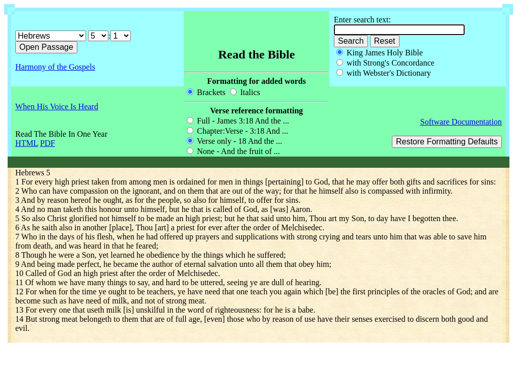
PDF (47, 143)
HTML (26, 143)
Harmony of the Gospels (55, 67)
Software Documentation (461, 121)
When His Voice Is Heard (56, 106)
